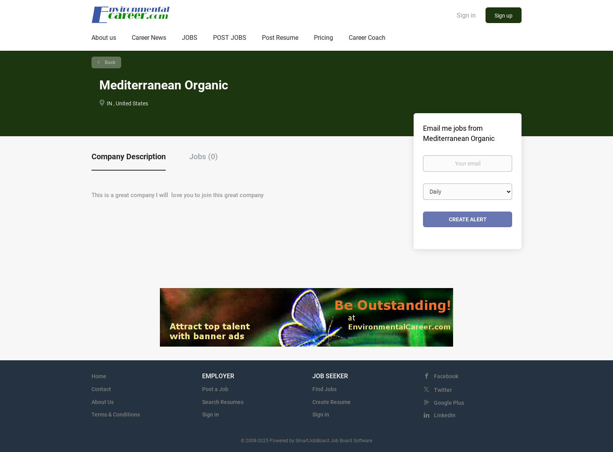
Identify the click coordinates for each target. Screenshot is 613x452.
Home (98, 376)
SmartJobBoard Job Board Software (334, 440)
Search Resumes (223, 402)
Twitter (443, 390)
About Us (102, 402)
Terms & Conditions (115, 414)
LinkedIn (444, 415)
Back (109, 62)
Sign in (466, 15)
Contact (101, 389)
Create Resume (331, 402)
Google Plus (449, 403)
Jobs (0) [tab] (203, 156)
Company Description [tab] (128, 156)
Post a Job (215, 389)
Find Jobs (324, 389)
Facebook (446, 376)
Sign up (504, 15)
